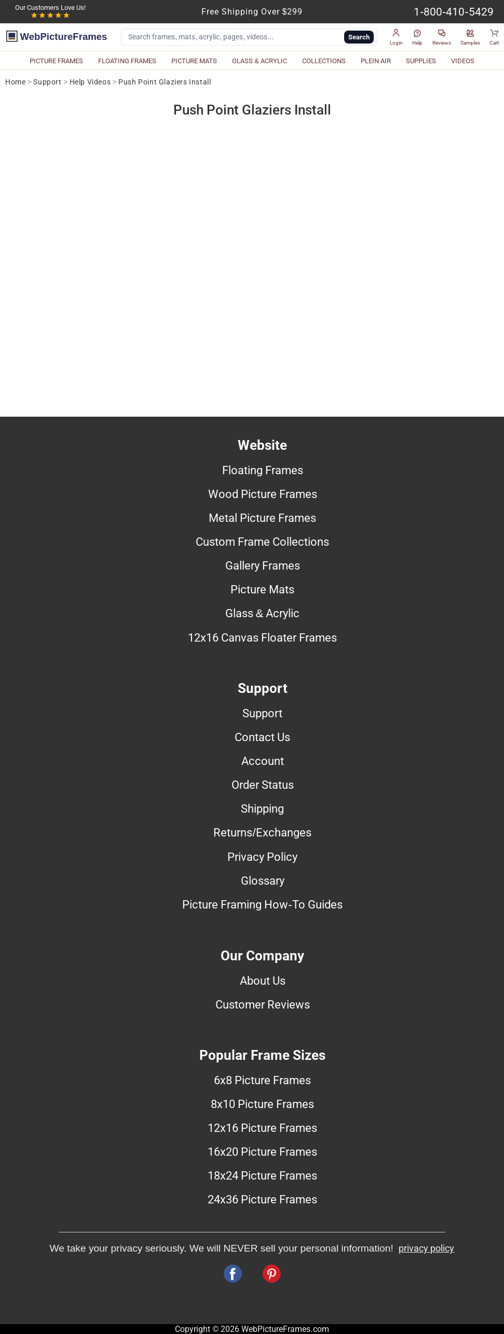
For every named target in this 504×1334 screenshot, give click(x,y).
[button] (396, 37)
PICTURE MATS (194, 61)
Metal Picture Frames (262, 517)
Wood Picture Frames (262, 494)
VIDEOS (462, 61)
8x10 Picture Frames (262, 1104)
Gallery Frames (262, 565)
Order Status (262, 784)
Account (262, 761)
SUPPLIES (421, 61)
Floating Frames (262, 470)
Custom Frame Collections (262, 541)
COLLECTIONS (324, 61)
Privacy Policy (262, 856)
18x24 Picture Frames (262, 1175)
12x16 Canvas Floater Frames (262, 637)
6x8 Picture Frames (262, 1080)
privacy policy (426, 1248)
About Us (262, 980)
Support (47, 82)
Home (15, 82)
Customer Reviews (262, 1004)
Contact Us (262, 737)
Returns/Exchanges (262, 832)
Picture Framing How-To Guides (262, 904)
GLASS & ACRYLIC (259, 61)
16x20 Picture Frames (262, 1151)
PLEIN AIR (376, 61)
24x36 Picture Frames (262, 1199)
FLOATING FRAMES (127, 61)
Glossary (262, 880)
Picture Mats (262, 589)
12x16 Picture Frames (262, 1127)
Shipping (262, 808)
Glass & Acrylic (262, 613)
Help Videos (90, 82)
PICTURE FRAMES (56, 61)
